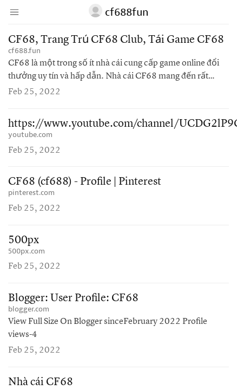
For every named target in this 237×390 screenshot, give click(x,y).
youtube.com (30, 134)
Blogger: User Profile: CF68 (73, 298)
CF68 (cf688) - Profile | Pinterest (84, 182)
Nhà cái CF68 (40, 382)
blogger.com (28, 309)
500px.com (26, 251)
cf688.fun (24, 50)
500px (23, 240)
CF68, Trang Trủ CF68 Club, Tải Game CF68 (116, 40)
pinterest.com (31, 192)
